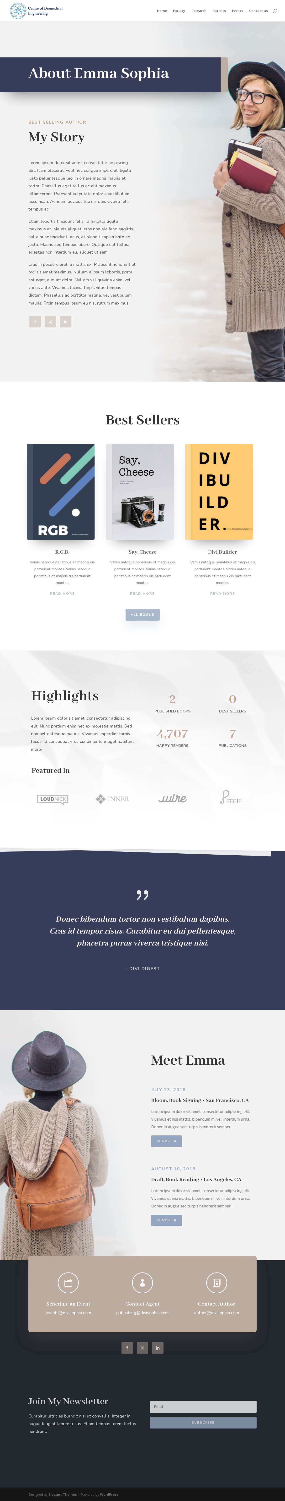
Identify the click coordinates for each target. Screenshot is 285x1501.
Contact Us (258, 11)
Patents (219, 11)
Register (175, 1141)
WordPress (109, 1494)
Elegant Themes (62, 1494)
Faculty (179, 11)
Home (162, 11)
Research (198, 11)
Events (237, 11)
